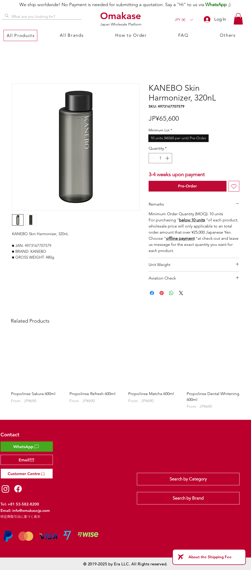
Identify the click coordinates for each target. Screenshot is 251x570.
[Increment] (167, 158)
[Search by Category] (188, 479)
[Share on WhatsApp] (171, 293)
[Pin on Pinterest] (162, 293)
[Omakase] (121, 16)
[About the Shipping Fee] (209, 557)
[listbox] (183, 20)
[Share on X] (181, 293)
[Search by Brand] (188, 498)
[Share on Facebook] (152, 293)
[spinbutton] (160, 158)
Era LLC (121, 564)
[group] (126, 374)
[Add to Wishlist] (234, 186)
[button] (183, 20)
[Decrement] (153, 158)
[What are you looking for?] (41, 16)
